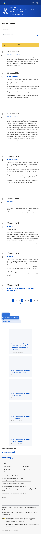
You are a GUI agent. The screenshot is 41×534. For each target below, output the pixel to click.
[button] (20, 30)
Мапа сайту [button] (6, 458)
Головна (3, 19)
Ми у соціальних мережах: (12, 464)
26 (37, 300)
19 (28, 300)
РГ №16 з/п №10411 (12, 159)
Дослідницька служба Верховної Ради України (13, 483)
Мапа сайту (4, 500)
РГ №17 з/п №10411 (12, 117)
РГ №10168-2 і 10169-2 (13, 55)
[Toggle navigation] (2, 2)
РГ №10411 (10, 256)
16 (19, 300)
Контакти (4, 497)
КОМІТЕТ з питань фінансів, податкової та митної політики (23, 9)
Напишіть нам (6, 321)
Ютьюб (7, 469)
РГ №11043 (10, 202)
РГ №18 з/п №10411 (12, 76)
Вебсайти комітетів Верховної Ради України (12, 478)
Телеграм (7, 471)
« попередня (4, 300)
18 (25, 300)
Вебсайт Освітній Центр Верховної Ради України (14, 486)
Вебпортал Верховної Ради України (10, 475)
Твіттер (26, 466)
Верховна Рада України (18, 14)
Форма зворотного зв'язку (18, 521)
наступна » (20, 303)
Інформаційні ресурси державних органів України (14, 493)
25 (34, 300)
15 (16, 300)
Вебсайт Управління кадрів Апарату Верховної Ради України (16, 481)
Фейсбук (7, 466)
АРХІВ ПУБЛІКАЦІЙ (9, 452)
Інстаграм (26, 469)
